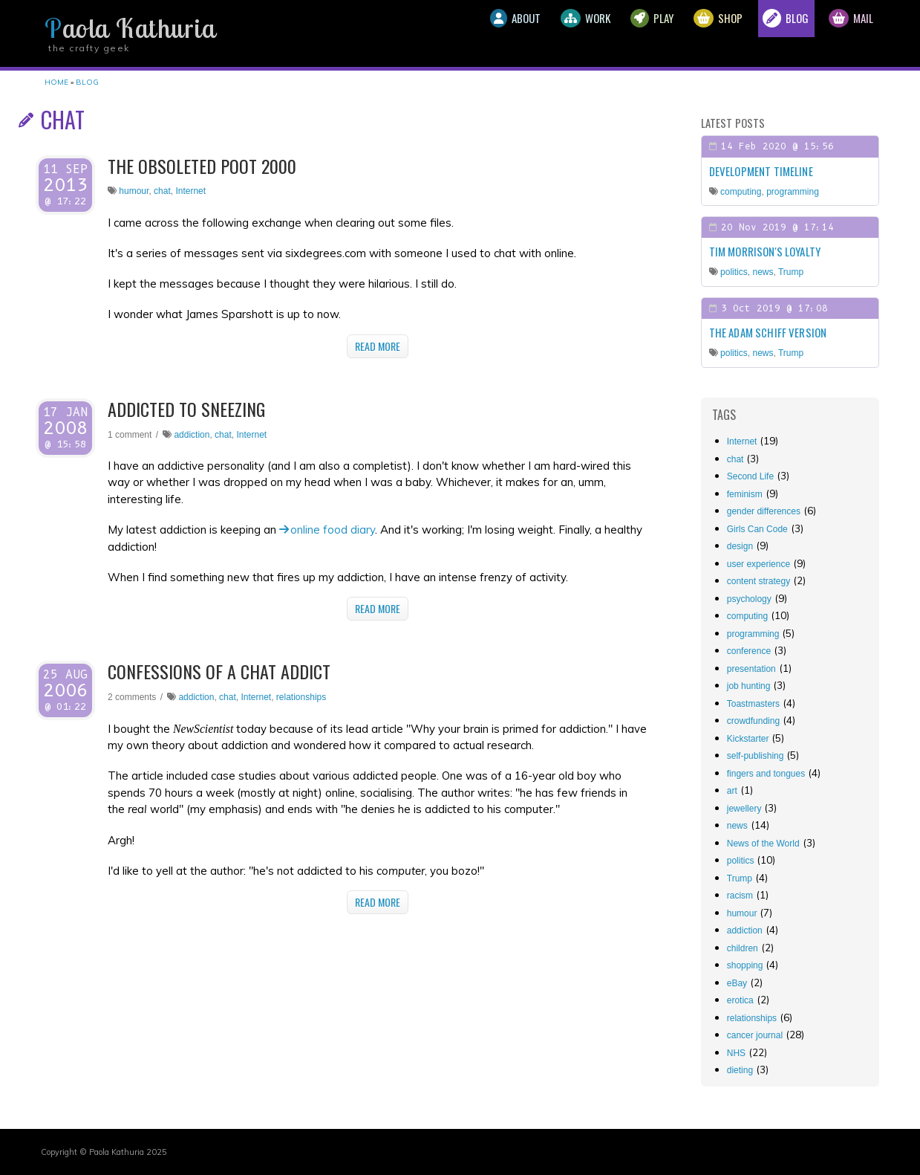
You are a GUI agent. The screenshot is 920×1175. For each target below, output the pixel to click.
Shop (687, 33)
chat (162, 191)
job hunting (749, 686)
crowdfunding (753, 721)
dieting (740, 1070)
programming (792, 192)
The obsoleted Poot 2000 (202, 165)
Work (529, 33)
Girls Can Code (757, 529)
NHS (736, 1053)
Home (56, 82)
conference (749, 651)
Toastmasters (753, 704)
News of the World (763, 843)
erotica (740, 1000)
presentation (751, 669)
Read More (377, 346)
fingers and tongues (766, 773)
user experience (758, 564)
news (762, 272)
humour (134, 191)
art (732, 791)
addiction (191, 435)
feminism (745, 494)
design (740, 546)
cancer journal (755, 1035)
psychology (749, 599)
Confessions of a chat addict (219, 671)
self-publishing (755, 756)
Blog (767, 33)
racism (740, 895)
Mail (844, 33)
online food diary (332, 529)
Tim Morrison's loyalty (765, 251)
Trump (790, 272)
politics (734, 272)
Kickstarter (748, 739)
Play (609, 33)
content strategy (758, 581)
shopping (745, 965)
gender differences (763, 511)
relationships (301, 697)
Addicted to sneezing (186, 408)
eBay (737, 983)
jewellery (744, 808)
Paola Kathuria (130, 28)
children (742, 948)
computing (740, 192)
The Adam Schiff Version (767, 332)
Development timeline (761, 171)
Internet (190, 191)
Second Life (750, 476)
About (445, 33)
